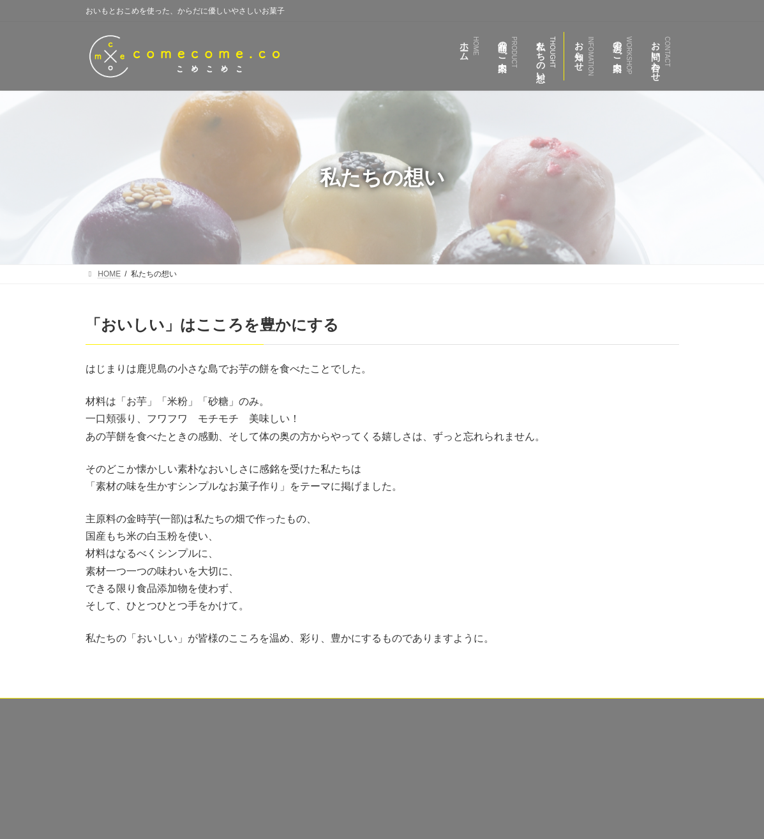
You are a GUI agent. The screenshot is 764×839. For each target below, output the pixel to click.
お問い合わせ (541, 710)
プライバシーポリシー (628, 710)
